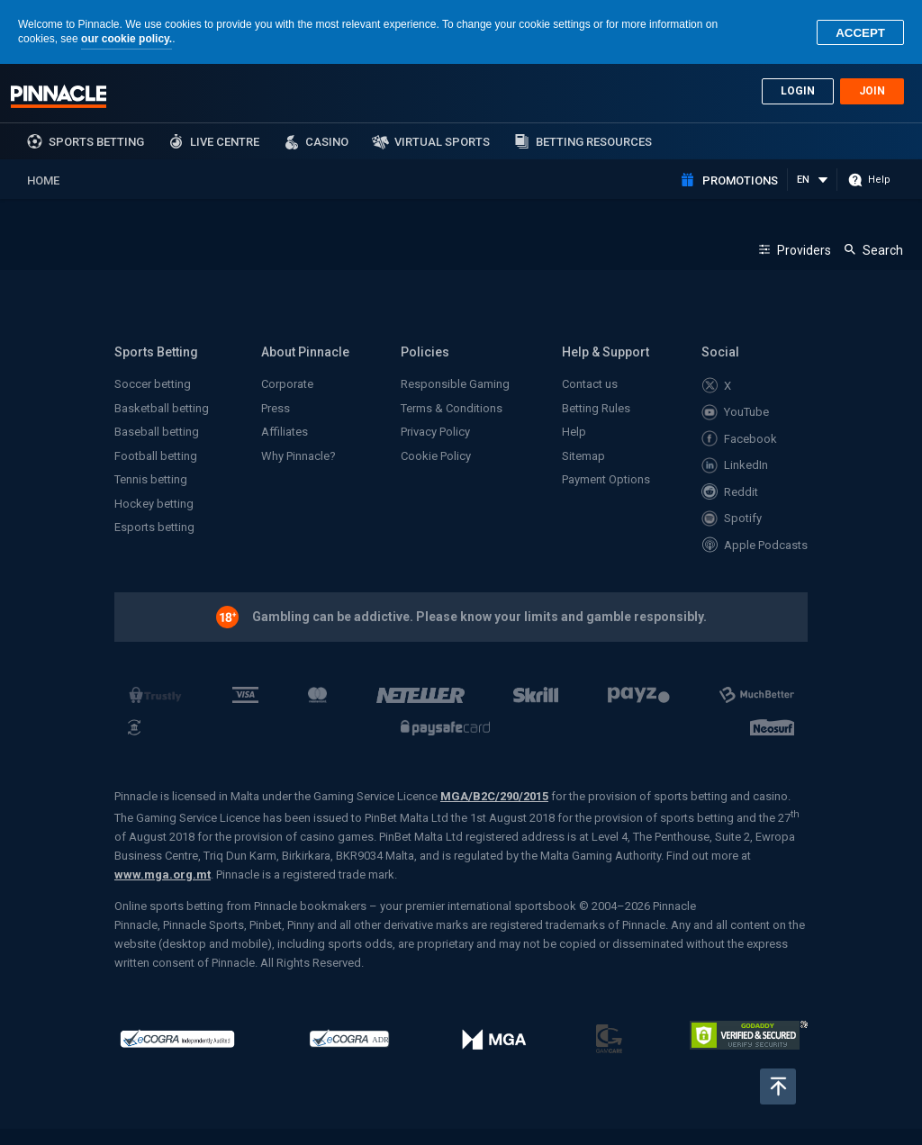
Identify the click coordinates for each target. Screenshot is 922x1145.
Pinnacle (58, 96)
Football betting (155, 456)
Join (872, 91)
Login (798, 91)
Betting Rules (596, 408)
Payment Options (606, 479)
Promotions (740, 180)
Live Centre (224, 142)
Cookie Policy (436, 456)
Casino (326, 142)
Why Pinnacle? (298, 456)
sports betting (96, 142)
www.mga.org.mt (162, 874)
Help (574, 431)
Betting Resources (594, 142)
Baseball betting (156, 431)
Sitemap (583, 456)
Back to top (778, 1086)
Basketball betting (161, 408)
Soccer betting (152, 384)
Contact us (590, 384)
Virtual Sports (442, 142)
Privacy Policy (435, 431)
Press (275, 408)
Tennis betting (150, 479)
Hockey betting (154, 503)
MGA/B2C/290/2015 (494, 796)
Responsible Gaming (455, 384)
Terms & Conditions (451, 408)
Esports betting (154, 527)
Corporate (287, 384)
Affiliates (284, 431)
